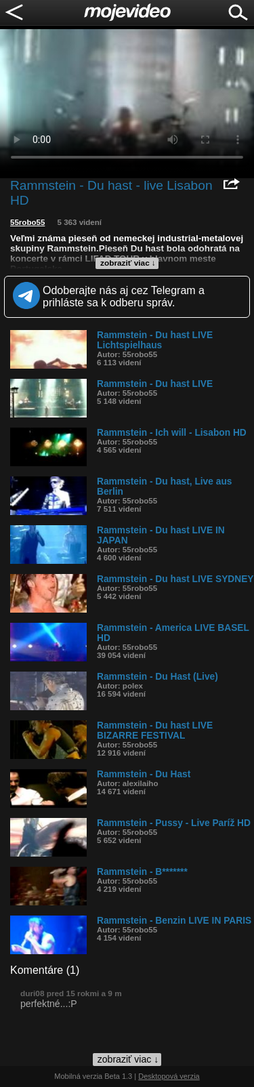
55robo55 (27, 222)
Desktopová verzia (169, 1076)
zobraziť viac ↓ (128, 263)
